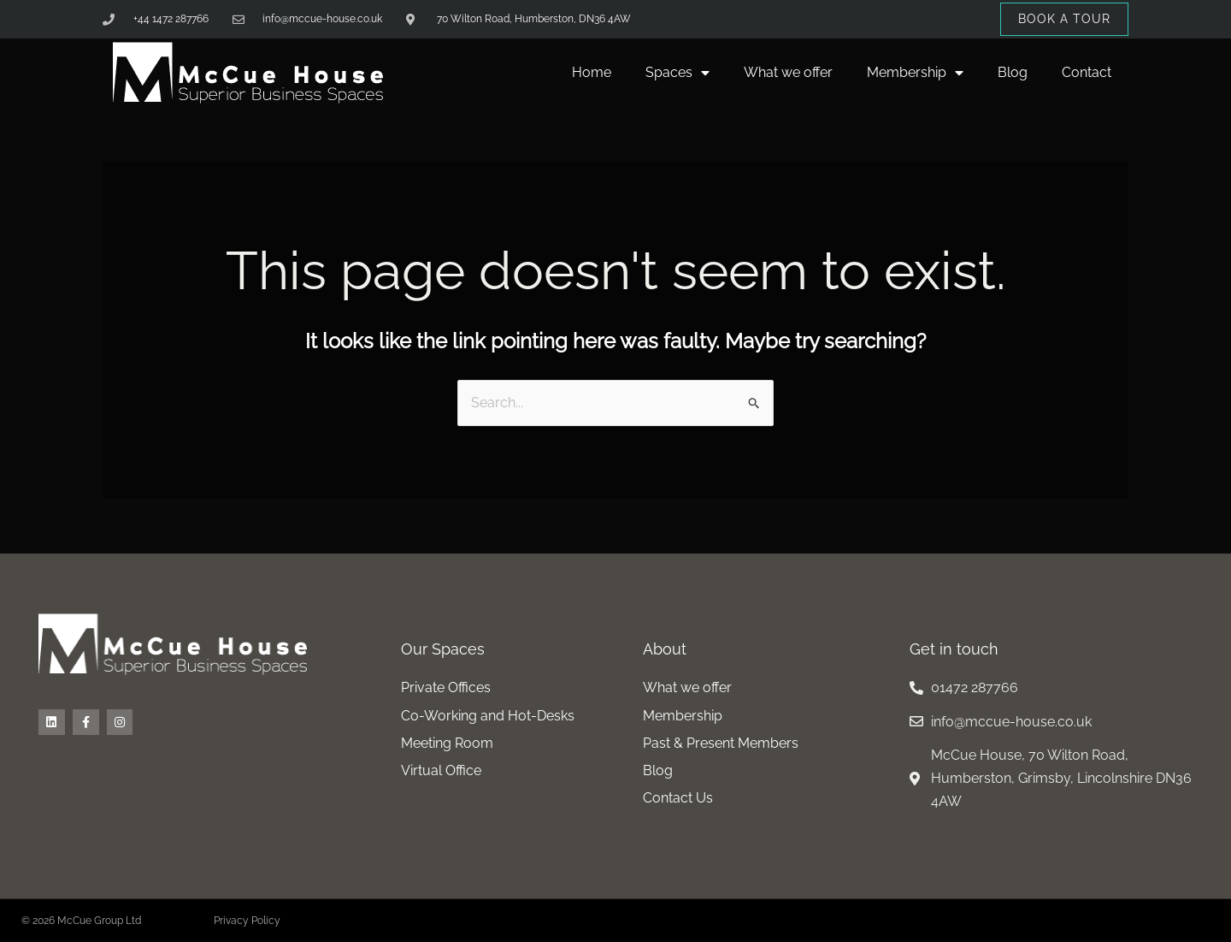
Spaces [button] (677, 72)
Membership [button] (915, 72)
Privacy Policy (247, 921)
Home (591, 72)
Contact (1086, 72)
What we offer (788, 72)
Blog (1013, 72)
